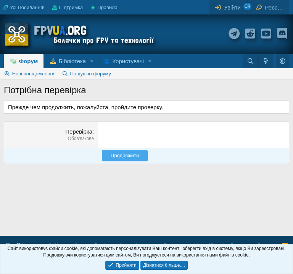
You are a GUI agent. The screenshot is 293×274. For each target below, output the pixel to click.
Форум (28, 61)
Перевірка (78, 131)
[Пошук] (250, 61)
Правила (104, 7)
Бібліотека (72, 61)
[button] (92, 61)
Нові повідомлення (34, 73)
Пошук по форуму (90, 73)
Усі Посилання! (24, 7)
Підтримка (67, 7)
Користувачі (128, 61)
